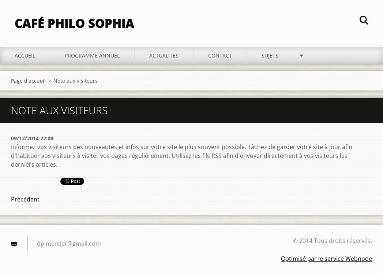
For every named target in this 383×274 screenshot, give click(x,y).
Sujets (270, 55)
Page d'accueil (28, 80)
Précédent (25, 199)
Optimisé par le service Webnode (326, 259)
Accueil (25, 55)
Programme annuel (92, 55)
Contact (220, 55)
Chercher (364, 21)
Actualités (164, 55)
